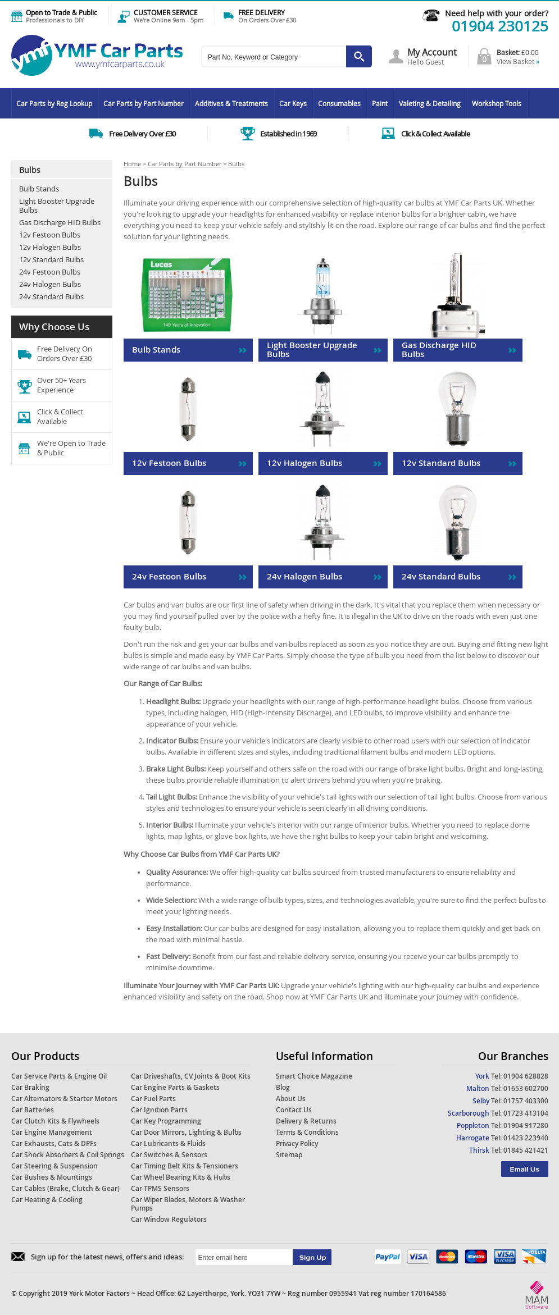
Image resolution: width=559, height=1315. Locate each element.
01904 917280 (525, 1125)
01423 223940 (525, 1138)
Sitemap (289, 1154)
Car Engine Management (51, 1132)
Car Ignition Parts (159, 1110)
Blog (283, 1087)
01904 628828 (525, 1076)
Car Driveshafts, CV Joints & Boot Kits (191, 1076)
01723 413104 (525, 1113)
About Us (291, 1098)
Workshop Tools (496, 103)
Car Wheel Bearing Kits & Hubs (180, 1177)
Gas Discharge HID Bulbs (60, 222)
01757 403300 (525, 1101)
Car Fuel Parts (153, 1098)
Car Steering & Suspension (54, 1166)
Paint (380, 103)
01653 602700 (525, 1088)
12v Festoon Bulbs (49, 235)
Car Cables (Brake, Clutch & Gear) (65, 1188)
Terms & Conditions (307, 1132)
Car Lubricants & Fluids (168, 1143)
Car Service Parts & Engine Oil (59, 1076)
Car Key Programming (166, 1121)
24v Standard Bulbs (51, 296)
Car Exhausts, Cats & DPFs (54, 1143)
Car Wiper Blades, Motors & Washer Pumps (188, 1204)
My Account (432, 52)
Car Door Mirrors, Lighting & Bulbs (186, 1132)
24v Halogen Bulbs (50, 284)
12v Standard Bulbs (51, 259)
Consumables (339, 103)
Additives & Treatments (231, 103)
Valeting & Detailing (430, 103)
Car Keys (293, 103)
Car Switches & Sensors (169, 1154)
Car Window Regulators (169, 1219)
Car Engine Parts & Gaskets (175, 1087)
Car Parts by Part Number (143, 103)
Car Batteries (32, 1110)
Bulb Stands (39, 189)
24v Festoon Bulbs (49, 272)
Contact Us (294, 1110)
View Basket (518, 61)
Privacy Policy (297, 1143)
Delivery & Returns (306, 1121)
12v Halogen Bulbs (50, 247)
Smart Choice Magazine (314, 1076)
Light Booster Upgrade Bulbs (56, 205)
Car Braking (30, 1087)
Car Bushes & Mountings (51, 1177)
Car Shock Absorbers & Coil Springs (67, 1154)
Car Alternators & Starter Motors (64, 1098)
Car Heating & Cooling (47, 1199)
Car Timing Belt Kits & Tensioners (184, 1166)
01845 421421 (525, 1150)
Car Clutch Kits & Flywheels (55, 1121)
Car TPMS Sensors (160, 1188)
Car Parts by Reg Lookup (54, 103)
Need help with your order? (496, 13)
